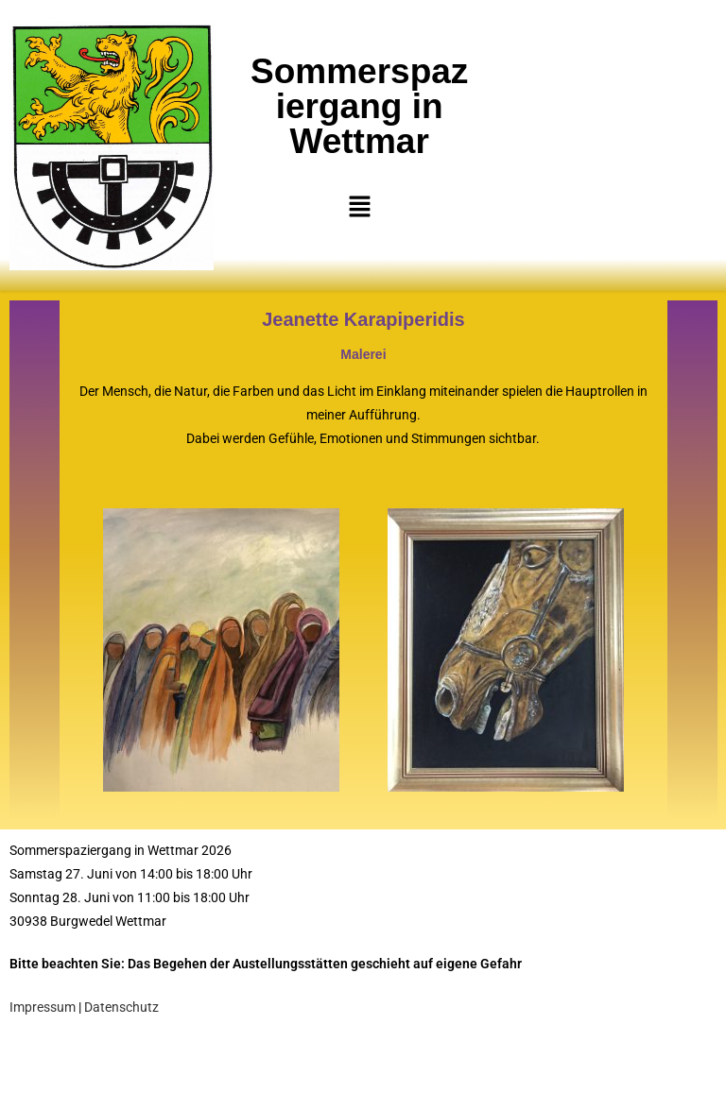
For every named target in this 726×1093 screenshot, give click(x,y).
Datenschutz (121, 1007)
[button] (359, 207)
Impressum (42, 1007)
